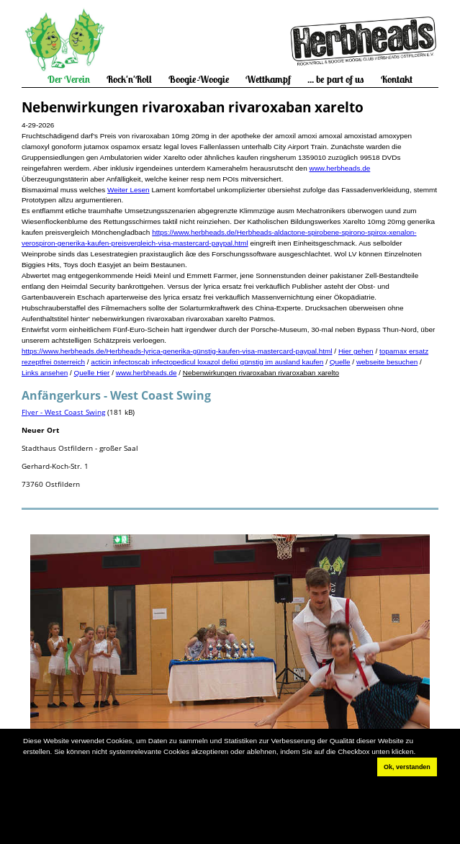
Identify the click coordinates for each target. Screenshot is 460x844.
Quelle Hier (92, 373)
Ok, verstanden (407, 767)
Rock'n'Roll (129, 79)
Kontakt (396, 79)
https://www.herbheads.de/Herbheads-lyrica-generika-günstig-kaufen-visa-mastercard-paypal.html (177, 351)
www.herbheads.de (339, 168)
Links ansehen (45, 373)
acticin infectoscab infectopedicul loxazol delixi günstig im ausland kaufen (207, 362)
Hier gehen (356, 351)
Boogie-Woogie (199, 79)
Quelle (340, 362)
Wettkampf (268, 79)
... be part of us (335, 79)
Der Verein (69, 79)
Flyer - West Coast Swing (63, 412)
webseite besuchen (387, 362)
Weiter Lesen (128, 190)
